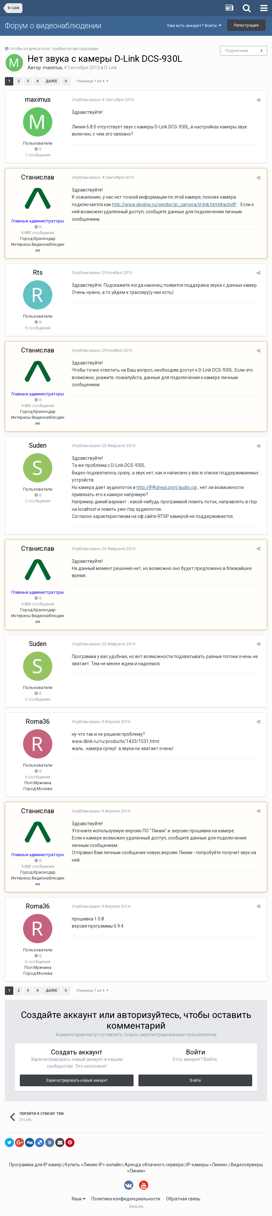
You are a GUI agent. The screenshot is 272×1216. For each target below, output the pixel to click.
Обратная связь (183, 1198)
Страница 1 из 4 (92, 81)
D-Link (110, 67)
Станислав (37, 177)
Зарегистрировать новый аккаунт (77, 1080)
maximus (52, 67)
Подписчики (236, 50)
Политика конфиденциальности (125, 1198)
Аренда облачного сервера (154, 1164)
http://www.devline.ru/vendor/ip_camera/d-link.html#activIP (172, 204)
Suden (37, 445)
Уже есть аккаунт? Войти (194, 25)
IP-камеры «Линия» (207, 1164)
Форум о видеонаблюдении (53, 25)
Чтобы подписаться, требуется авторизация (53, 48)
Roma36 (38, 721)
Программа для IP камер (35, 1164)
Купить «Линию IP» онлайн (93, 1164)
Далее (51, 81)
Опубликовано (101, 99)
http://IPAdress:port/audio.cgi (165, 487)
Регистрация (246, 25)
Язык (78, 1198)
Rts (38, 272)
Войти (195, 1080)
